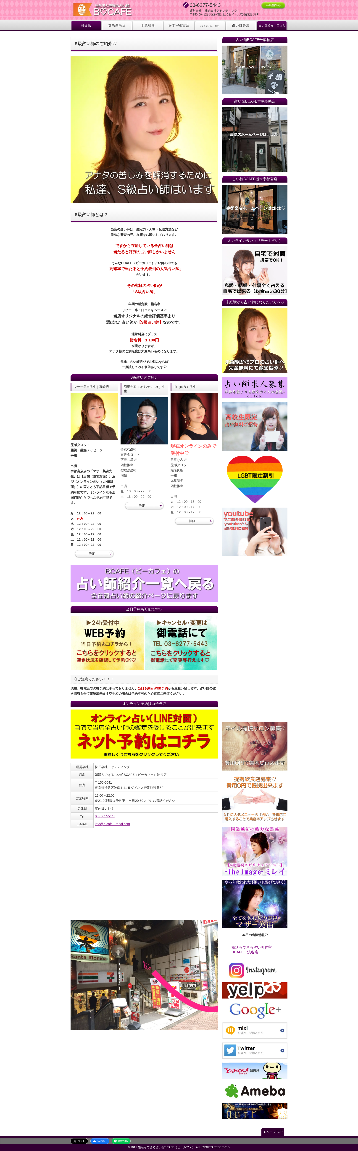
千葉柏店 (148, 25)
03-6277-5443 (105, 816)
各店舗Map (273, 5)
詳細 (92, 553)
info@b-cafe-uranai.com (112, 824)
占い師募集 (241, 25)
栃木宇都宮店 (179, 25)
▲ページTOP (273, 1132)
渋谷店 (86, 25)
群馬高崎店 (117, 25)
